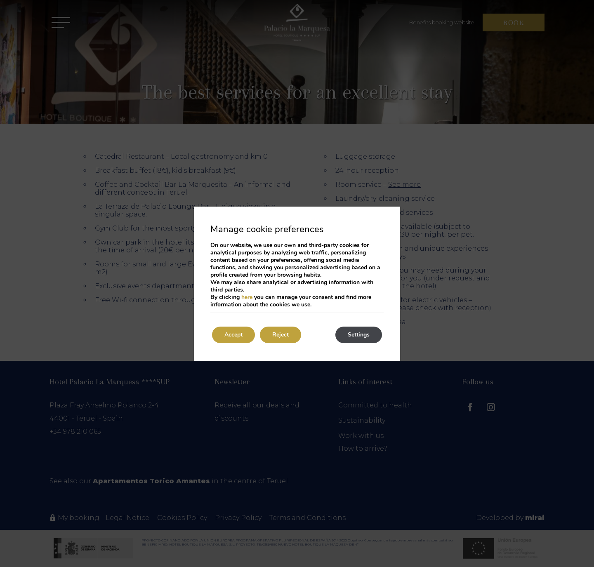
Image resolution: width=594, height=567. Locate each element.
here (246, 297)
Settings (359, 335)
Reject (280, 335)
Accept (233, 335)
